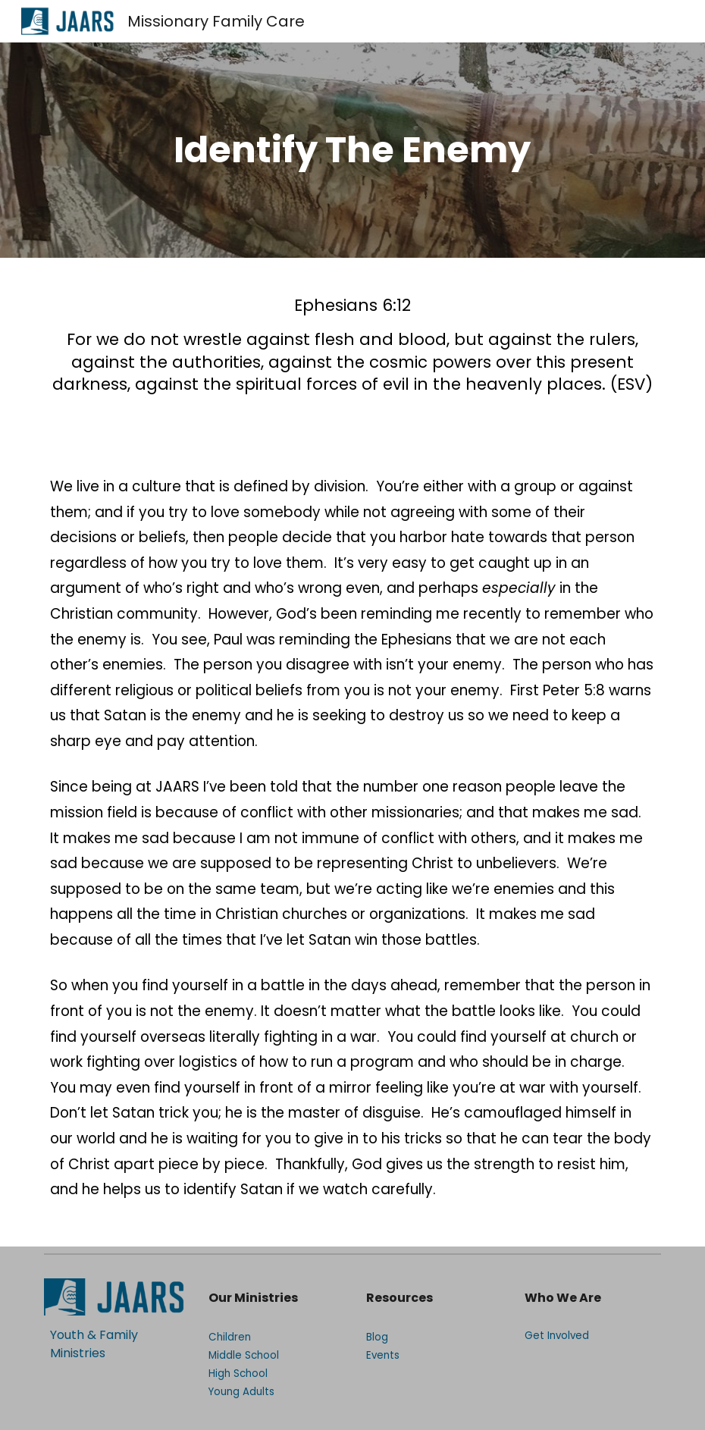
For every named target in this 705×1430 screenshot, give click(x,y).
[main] (352, 149)
